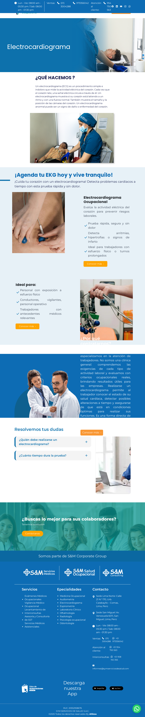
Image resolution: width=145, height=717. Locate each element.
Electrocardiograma (71, 602)
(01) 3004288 (66, 5)
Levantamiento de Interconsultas (35, 611)
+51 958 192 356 (116, 658)
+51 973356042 (117, 640)
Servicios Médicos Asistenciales (35, 625)
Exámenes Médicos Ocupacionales (36, 598)
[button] (137, 709)
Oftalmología (67, 613)
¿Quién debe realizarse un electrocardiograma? (53, 442)
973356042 (82, 3)
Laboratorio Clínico (70, 609)
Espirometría (67, 606)
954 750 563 (109, 6)
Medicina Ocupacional (72, 596)
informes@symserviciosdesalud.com (110, 667)
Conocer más (95, 263)
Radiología (66, 616)
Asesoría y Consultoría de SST (37, 618)
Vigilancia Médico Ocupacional (34, 604)
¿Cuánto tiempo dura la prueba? (53, 455)
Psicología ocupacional (73, 619)
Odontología (67, 623)
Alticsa (93, 714)
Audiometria (67, 599)
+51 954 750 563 (115, 648)
